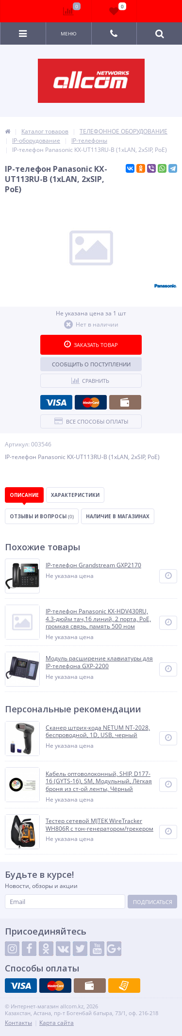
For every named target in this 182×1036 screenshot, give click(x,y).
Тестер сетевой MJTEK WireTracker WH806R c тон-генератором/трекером (99, 824)
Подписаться (152, 901)
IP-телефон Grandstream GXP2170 (93, 565)
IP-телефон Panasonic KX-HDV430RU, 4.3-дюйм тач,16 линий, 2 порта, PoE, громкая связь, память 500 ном (98, 619)
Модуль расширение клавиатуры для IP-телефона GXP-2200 (99, 662)
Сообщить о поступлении (91, 364)
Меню (69, 33)
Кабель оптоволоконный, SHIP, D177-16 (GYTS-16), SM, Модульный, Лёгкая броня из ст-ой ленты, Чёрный (99, 781)
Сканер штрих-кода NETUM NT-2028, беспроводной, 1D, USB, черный (98, 731)
